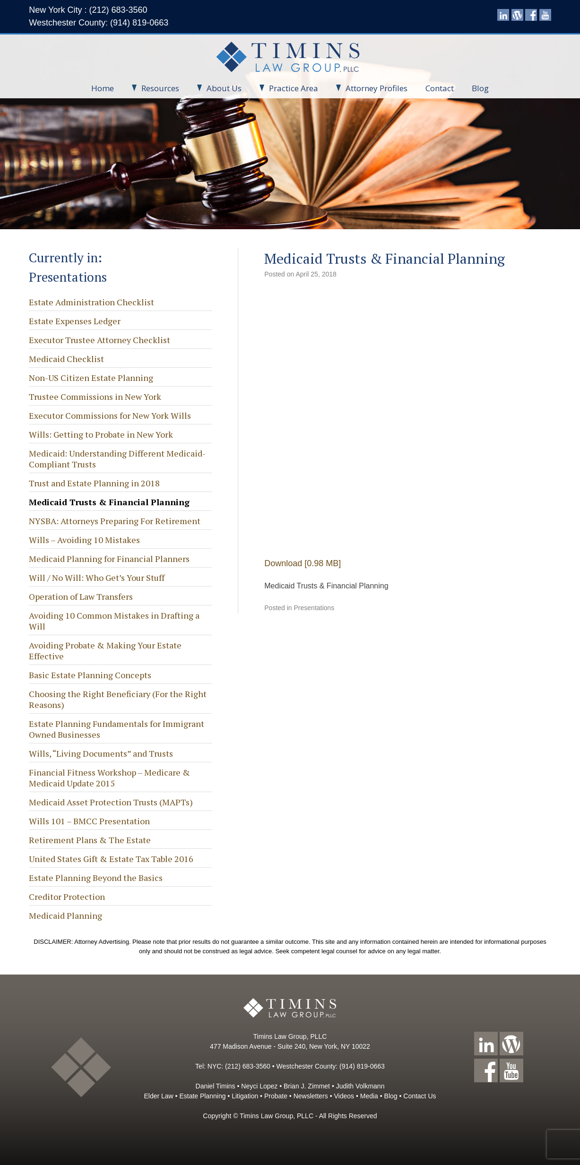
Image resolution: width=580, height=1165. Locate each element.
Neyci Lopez (259, 1086)
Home (102, 88)
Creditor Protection (67, 896)
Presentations (314, 608)
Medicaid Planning (65, 915)
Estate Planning (202, 1096)
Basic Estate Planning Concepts (90, 675)
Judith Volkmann (360, 1086)
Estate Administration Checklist (91, 302)
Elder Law (158, 1096)
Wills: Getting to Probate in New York (101, 434)
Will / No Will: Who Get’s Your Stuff (96, 577)
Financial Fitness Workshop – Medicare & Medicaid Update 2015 (109, 778)
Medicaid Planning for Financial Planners (109, 558)
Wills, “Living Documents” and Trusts (101, 753)
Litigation (245, 1096)
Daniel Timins (215, 1086)
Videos (344, 1096)
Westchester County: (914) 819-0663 (98, 22)
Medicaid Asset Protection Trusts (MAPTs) (111, 802)
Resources (155, 88)
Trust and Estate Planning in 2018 (94, 483)
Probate (275, 1096)
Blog (480, 88)
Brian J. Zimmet (307, 1086)
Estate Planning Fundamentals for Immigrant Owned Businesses (116, 729)
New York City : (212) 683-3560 (88, 10)
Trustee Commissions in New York (95, 396)
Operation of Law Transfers (81, 596)
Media (369, 1096)
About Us (219, 88)
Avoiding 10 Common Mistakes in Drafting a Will (114, 621)
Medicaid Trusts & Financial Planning (109, 502)
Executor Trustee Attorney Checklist (99, 339)
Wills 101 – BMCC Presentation (89, 821)
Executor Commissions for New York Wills (110, 415)
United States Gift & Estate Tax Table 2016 (111, 858)
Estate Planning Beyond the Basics (96, 877)
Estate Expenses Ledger (75, 321)
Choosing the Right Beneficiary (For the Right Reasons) (118, 699)
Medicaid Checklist (66, 358)
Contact (439, 88)
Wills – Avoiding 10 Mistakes (84, 539)
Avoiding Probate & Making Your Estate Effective (105, 650)
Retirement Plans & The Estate (90, 840)
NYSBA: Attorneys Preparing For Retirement (114, 520)
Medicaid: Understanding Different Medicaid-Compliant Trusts (117, 459)
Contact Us (419, 1096)
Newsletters (311, 1096)
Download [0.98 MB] (302, 563)
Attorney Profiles (371, 88)
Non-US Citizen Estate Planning (91, 377)
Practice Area (289, 88)
